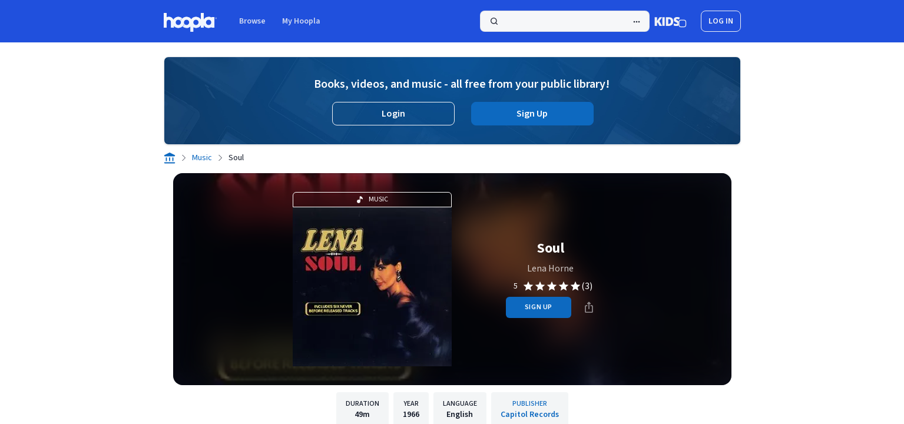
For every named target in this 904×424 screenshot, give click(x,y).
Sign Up (532, 113)
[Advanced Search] (637, 22)
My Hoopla (301, 21)
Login (393, 113)
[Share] (589, 307)
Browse (252, 21)
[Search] (565, 21)
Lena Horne (550, 268)
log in (720, 21)
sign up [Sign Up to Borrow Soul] (538, 307)
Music (202, 158)
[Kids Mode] (670, 21)
